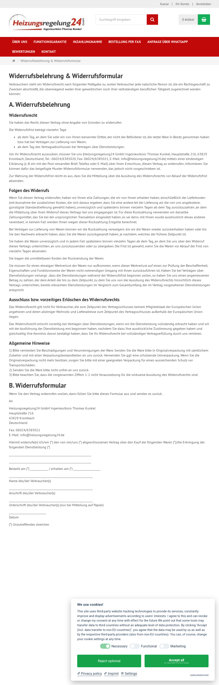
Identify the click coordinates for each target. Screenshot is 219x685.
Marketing (178, 646)
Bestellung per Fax (124, 42)
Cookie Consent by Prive (199, 675)
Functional (149, 646)
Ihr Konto (182, 4)
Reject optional (109, 661)
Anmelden (203, 4)
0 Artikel (188, 19)
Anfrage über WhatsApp (167, 42)
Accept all (176, 661)
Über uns (19, 42)
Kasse (164, 4)
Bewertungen (23, 51)
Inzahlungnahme (87, 42)
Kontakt (48, 51)
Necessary (119, 646)
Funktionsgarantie (50, 42)
